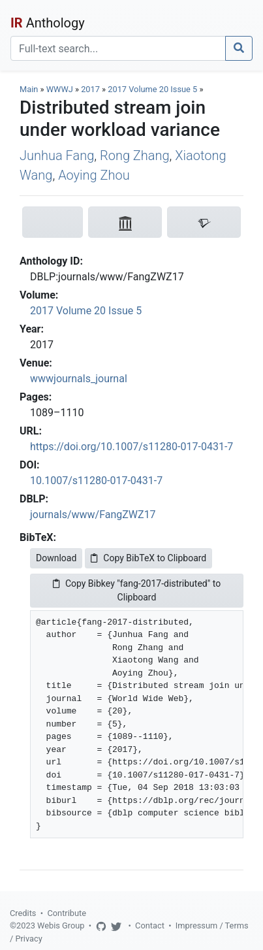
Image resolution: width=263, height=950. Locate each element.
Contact (149, 925)
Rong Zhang (135, 155)
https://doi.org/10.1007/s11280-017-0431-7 (131, 446)
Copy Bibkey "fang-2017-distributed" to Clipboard (137, 590)
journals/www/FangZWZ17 (93, 514)
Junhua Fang (57, 155)
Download (56, 558)
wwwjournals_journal (78, 378)
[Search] (118, 48)
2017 (90, 89)
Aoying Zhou (94, 175)
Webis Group (61, 925)
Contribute (66, 913)
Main (29, 89)
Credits (23, 913)
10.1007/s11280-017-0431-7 (96, 480)
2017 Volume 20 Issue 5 (153, 89)
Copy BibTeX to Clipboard (148, 558)
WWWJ (59, 89)
